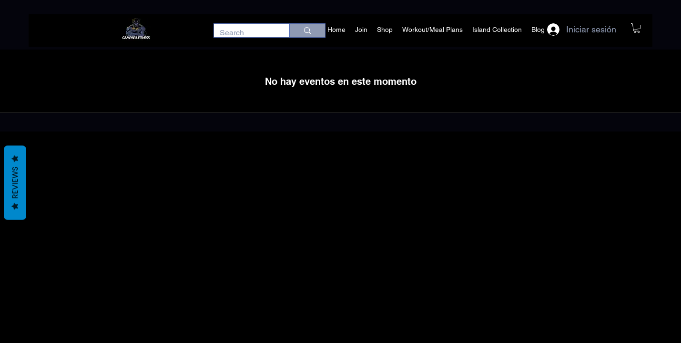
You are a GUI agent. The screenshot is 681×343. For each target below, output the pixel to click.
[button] (636, 28)
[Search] (244, 33)
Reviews (15, 183)
